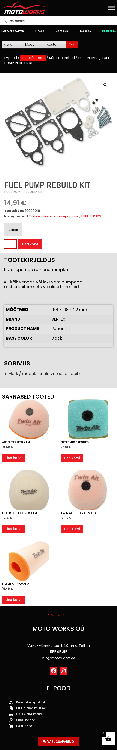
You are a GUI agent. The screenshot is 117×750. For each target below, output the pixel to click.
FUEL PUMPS (88, 57)
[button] (105, 85)
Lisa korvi (30, 244)
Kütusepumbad (62, 57)
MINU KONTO (109, 31)
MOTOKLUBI (62, 31)
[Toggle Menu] (111, 8)
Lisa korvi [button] (13, 457)
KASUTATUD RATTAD (12, 31)
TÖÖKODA (85, 31)
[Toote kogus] (10, 244)
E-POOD (39, 31)
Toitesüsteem (33, 57)
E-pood (10, 57)
